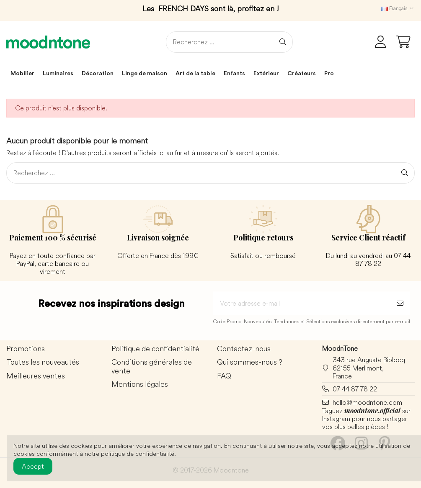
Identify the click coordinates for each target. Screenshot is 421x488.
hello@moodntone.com (367, 402)
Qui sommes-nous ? (249, 362)
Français (398, 8)
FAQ (224, 376)
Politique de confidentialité (155, 349)
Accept (33, 466)
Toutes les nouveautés (42, 362)
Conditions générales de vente (151, 367)
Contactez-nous (244, 349)
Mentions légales (139, 384)
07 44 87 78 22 (355, 389)
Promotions (25, 349)
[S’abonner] (400, 303)
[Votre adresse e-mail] (301, 303)
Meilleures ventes (35, 376)
